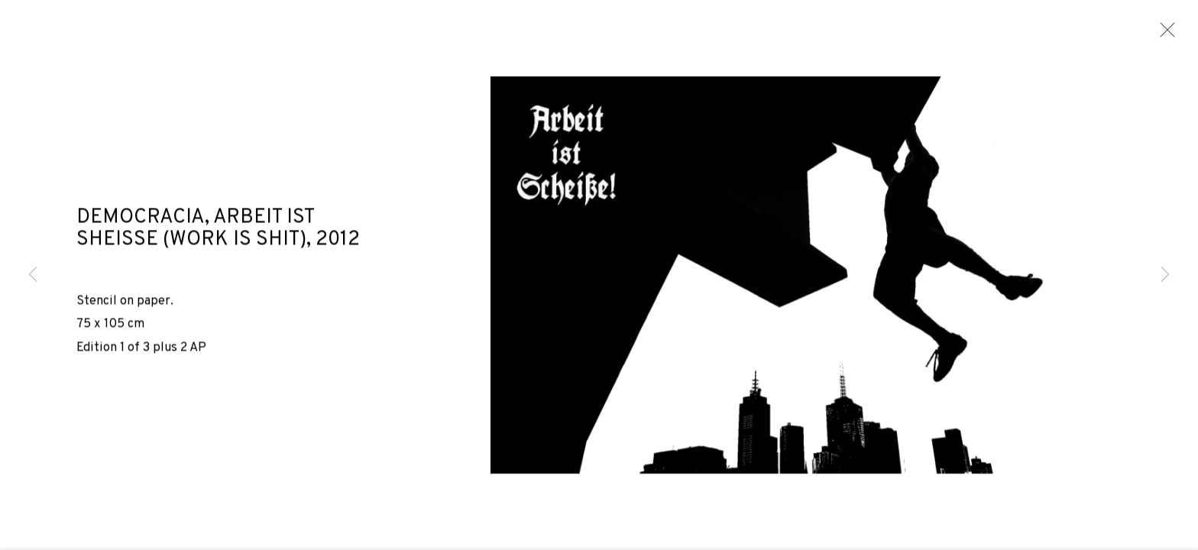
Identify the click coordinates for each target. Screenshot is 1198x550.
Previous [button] (33, 274)
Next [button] (1165, 274)
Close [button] (1163, 34)
